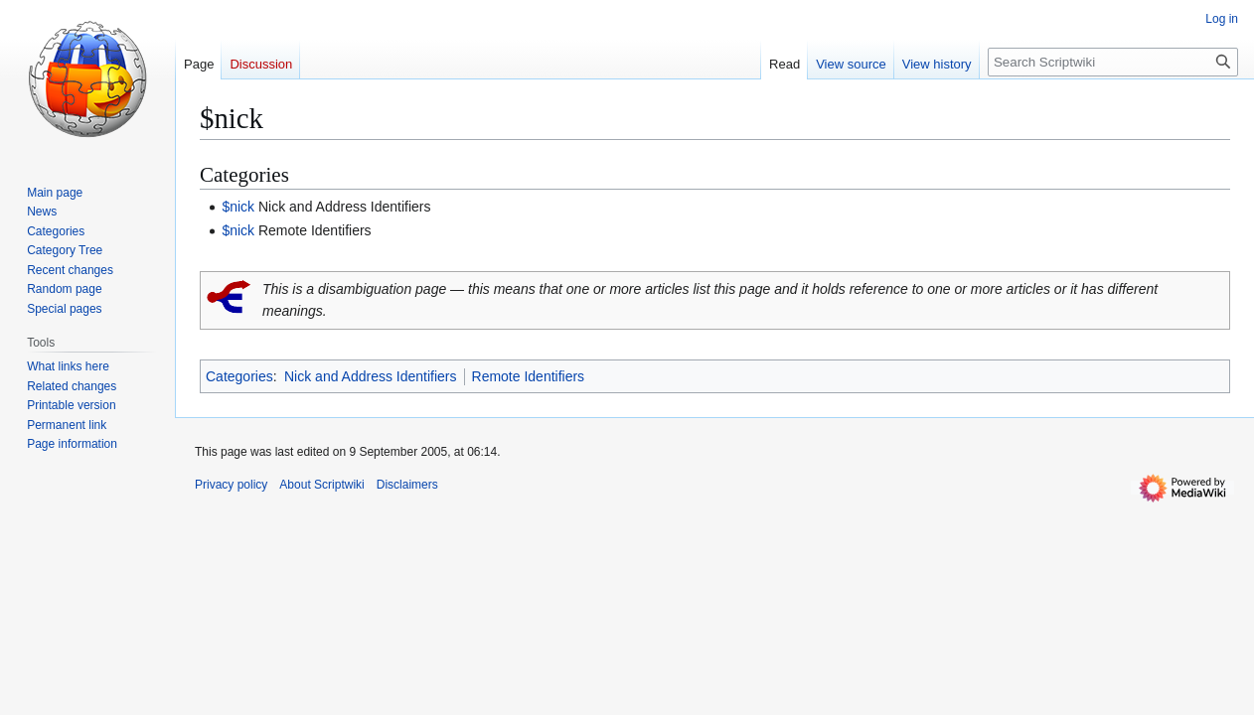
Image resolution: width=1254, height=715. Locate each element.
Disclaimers (407, 485)
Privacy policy (231, 485)
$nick (238, 206)
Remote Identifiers (528, 376)
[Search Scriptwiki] (1113, 62)
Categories (239, 376)
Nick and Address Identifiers (370, 376)
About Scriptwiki (321, 485)
